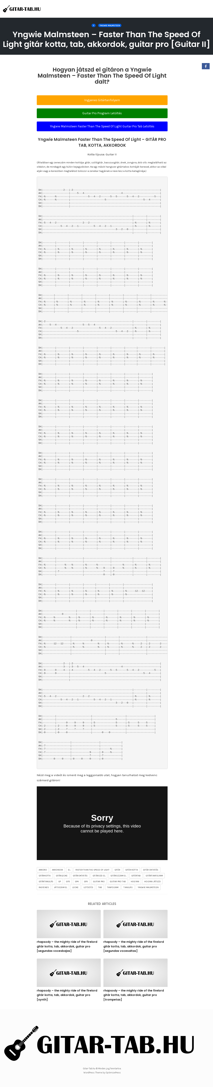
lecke (75, 887)
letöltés (88, 887)
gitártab (136, 875)
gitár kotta (131, 870)
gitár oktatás (150, 870)
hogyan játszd (152, 881)
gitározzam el (118, 875)
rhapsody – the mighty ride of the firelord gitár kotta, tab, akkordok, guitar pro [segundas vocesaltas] (133, 946)
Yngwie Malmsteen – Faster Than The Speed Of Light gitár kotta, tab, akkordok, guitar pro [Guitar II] (106, 39)
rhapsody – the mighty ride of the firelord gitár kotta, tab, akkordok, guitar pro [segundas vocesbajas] (67, 946)
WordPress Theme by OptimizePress (102, 1072)
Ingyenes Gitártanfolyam (102, 100)
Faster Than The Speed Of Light (92, 870)
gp (59, 881)
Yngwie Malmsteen (110, 25)
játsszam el (60, 887)
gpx (86, 881)
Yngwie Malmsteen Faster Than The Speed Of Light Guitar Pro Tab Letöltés (102, 126)
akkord (43, 870)
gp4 (77, 881)
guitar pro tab (118, 881)
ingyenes (44, 887)
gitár (117, 870)
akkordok (57, 870)
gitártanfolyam (154, 875)
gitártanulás (46, 881)
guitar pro (99, 881)
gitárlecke (62, 875)
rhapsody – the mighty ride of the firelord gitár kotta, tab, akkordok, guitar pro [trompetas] (133, 995)
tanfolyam (113, 887)
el (69, 870)
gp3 (68, 881)
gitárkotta (45, 875)
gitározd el (99, 875)
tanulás (128, 887)
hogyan (135, 881)
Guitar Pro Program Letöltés (102, 113)
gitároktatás (80, 875)
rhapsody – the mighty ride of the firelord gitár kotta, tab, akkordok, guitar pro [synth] (67, 995)
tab (100, 887)
